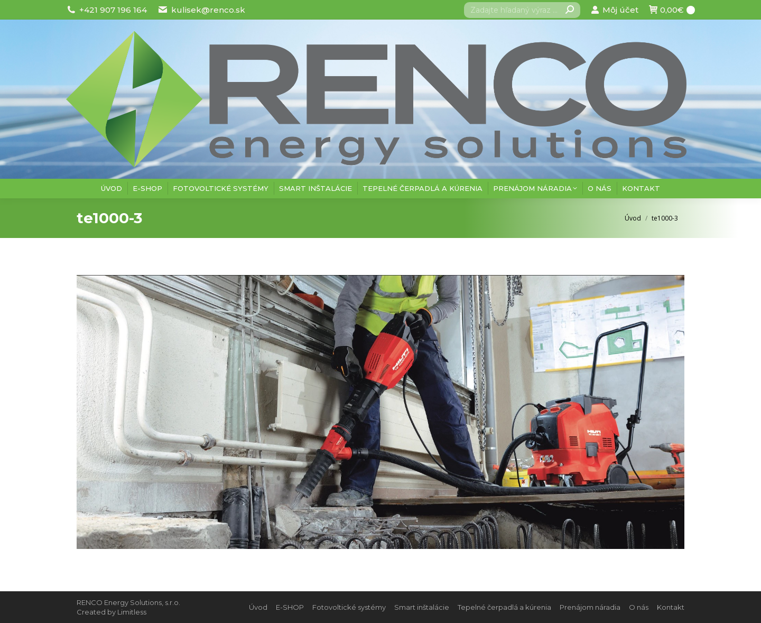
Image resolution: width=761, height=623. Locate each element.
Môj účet (614, 9)
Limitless (131, 612)
